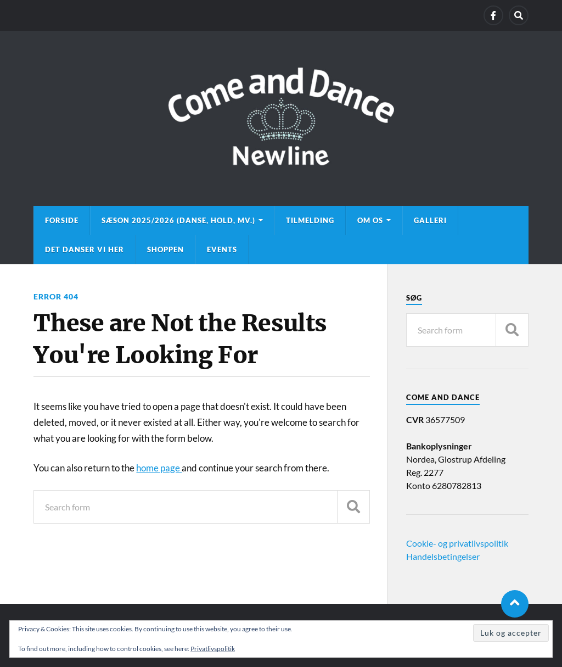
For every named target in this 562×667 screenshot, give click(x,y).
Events (222, 249)
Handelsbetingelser (443, 556)
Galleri (430, 220)
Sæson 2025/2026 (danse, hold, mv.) (178, 220)
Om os (370, 220)
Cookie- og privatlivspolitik (457, 543)
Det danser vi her (84, 249)
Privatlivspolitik (212, 648)
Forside (61, 220)
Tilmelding (310, 220)
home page (159, 468)
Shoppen (165, 249)
